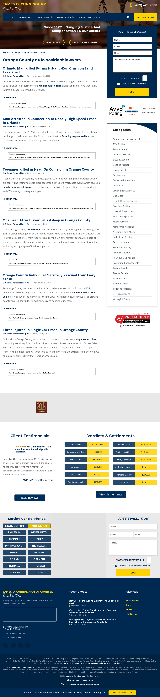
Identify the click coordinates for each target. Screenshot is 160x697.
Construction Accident (124, 180)
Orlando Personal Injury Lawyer (21, 667)
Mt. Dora (39, 552)
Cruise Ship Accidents (124, 190)
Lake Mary (14, 532)
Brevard (94, 663)
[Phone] (132, 53)
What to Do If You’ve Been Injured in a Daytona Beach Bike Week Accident (95, 612)
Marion (70, 663)
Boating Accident (121, 164)
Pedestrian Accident (123, 237)
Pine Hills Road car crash (47, 373)
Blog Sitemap (73, 680)
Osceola (86, 663)
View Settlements (110, 494)
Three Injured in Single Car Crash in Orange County (45, 329)
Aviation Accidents (122, 154)
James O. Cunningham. (75, 676)
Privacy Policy (87, 680)
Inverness (14, 565)
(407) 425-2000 (145, 5)
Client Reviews (53, 42)
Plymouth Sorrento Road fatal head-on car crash (77, 208)
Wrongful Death (21, 103)
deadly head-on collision (16, 187)
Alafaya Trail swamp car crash (23, 318)
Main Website (133, 600)
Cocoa (39, 572)
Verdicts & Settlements (84, 42)
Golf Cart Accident (122, 206)
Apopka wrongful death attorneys (24, 208)
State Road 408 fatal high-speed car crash (76, 157)
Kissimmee (14, 539)
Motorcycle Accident (123, 226)
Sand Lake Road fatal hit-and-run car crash (76, 107)
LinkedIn (21, 646)
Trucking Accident (122, 288)
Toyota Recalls (120, 273)
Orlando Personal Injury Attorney (20, 76)
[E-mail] (132, 46)
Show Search (128, 17)
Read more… (11, 97)
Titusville (39, 565)
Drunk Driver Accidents (125, 201)
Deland (14, 559)
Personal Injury (121, 242)
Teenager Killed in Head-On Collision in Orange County (48, 169)
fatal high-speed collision (76, 136)
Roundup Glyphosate (124, 257)
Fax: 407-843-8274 (12, 638)
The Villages (39, 545)
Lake (101, 663)
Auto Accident (20, 154)
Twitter (13, 646)
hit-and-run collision (50, 85)
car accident (33, 229)
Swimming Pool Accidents (126, 263)
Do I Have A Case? (132, 32)
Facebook (6, 646)
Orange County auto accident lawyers (25, 107)
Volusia (115, 663)
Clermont (39, 559)
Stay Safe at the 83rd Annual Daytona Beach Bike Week (95, 603)
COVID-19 (118, 185)
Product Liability (121, 252)
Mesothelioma (120, 221)
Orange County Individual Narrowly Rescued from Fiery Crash (49, 277)
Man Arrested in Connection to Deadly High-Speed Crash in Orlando (50, 120)
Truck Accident (120, 283)
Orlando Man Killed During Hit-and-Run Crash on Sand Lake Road (48, 70)
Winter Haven (39, 532)
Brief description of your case (132, 65)
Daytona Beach (14, 545)
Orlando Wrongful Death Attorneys (50, 107)
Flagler (63, 663)
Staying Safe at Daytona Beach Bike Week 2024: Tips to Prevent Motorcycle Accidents (95, 622)
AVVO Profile (149, 108)
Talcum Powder (121, 268)
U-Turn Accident (121, 294)
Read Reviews (30, 498)
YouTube (28, 646)
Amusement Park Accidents (127, 139)
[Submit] (132, 92)
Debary (14, 552)
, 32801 (16, 628)
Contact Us (131, 614)
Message (133, 548)
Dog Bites (118, 195)
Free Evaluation (145, 17)
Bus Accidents (120, 170)
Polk (106, 663)
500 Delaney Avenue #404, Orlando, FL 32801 (30, 615)
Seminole (78, 663)
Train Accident (120, 278)
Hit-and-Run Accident (124, 211)
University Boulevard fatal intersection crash (53, 263)
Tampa (39, 539)
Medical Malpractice (123, 216)
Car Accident (20, 260)
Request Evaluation (122, 692)
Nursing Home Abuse (124, 232)
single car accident (86, 339)
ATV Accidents (120, 144)
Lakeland (14, 572)
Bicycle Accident (121, 159)
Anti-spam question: (127, 78)
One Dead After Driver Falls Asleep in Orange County (46, 220)
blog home (7, 52)
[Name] (132, 39)
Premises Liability (122, 247)
